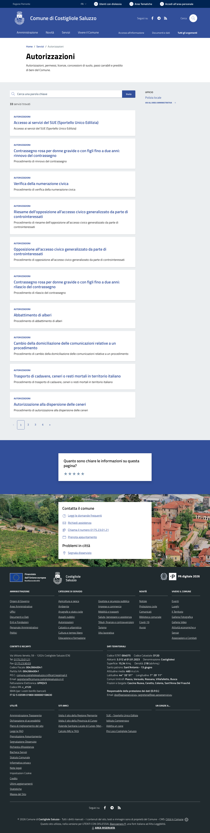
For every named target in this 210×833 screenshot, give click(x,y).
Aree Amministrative (21, 606)
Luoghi (175, 606)
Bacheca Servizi (18, 752)
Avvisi (142, 627)
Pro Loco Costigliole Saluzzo (121, 731)
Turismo (102, 627)
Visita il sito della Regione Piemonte (77, 715)
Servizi (40, 46)
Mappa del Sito (18, 794)
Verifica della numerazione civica (41, 183)
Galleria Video (179, 622)
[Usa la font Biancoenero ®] (108, 4)
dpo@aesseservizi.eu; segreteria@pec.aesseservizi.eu (143, 695)
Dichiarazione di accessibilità (25, 721)
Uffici (12, 612)
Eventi (175, 601)
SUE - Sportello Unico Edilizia (122, 715)
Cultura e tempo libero (70, 633)
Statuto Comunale (20, 757)
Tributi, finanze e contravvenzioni (116, 622)
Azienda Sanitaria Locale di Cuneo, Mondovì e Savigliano (88, 726)
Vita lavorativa (106, 633)
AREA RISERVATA (103, 828)
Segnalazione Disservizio (23, 742)
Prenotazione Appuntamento (26, 736)
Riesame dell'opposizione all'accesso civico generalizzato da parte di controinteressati (71, 214)
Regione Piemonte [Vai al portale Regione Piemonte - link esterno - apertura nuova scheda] (21, 4)
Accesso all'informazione (131, 33)
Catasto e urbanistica (69, 627)
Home (29, 46)
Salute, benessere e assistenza (115, 617)
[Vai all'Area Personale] (176, 4)
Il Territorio (177, 612)
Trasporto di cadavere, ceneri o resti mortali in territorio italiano (67, 376)
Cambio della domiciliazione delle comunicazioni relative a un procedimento (65, 345)
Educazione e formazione (71, 638)
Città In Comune (174, 819)
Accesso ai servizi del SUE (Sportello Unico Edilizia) (56, 122)
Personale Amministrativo (24, 627)
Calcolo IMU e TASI (68, 731)
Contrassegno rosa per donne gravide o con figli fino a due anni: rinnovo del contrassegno (67, 153)
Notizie (143, 601)
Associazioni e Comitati (184, 638)
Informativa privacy (20, 763)
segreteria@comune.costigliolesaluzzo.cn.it (40, 679)
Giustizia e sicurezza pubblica (113, 601)
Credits (13, 778)
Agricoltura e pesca (68, 601)
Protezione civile (148, 606)
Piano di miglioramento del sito (26, 726)
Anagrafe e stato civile (70, 612)
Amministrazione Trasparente (26, 715)
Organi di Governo (19, 601)
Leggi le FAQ (16, 731)
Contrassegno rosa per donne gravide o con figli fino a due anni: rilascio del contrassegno (67, 284)
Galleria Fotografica (182, 617)
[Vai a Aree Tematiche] (141, 4)
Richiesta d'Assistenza (22, 747)
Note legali (16, 768)
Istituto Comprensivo (117, 721)
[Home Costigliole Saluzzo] (54, 18)
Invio (128, 94)
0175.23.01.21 (22, 659)
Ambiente (63, 606)
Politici (13, 633)
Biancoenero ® (118, 824)
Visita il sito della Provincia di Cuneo (77, 721)
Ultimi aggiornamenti (21, 784)
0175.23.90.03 (23, 663)
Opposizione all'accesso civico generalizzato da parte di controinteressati (60, 251)
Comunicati (145, 612)
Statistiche (16, 789)
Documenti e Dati (19, 617)
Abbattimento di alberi (33, 315)
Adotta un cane (114, 726)
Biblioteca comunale (150, 617)
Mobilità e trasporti (108, 612)
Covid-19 (144, 622)
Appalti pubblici (66, 617)
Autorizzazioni (22, 116)
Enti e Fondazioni (19, 622)
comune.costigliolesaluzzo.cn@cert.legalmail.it (42, 675)
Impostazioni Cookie (21, 773)
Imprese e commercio (109, 606)
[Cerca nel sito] (193, 18)
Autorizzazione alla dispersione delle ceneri (50, 404)
